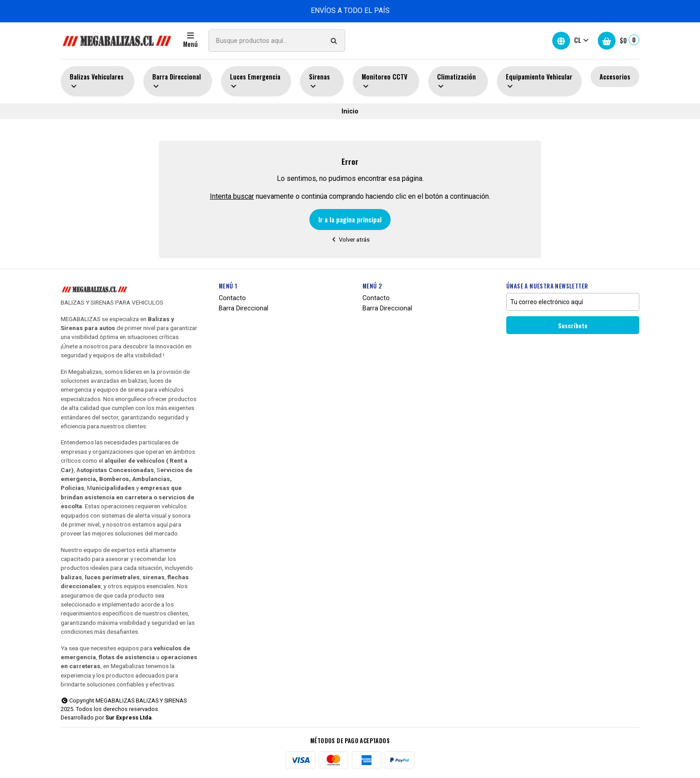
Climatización (456, 81)
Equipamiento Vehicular (539, 81)
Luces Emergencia (255, 81)
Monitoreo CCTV (385, 81)
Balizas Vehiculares (97, 81)
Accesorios (615, 76)
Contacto (232, 298)
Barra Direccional (176, 81)
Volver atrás (350, 239)
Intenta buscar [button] (232, 196)
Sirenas (319, 81)
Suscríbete (573, 325)
